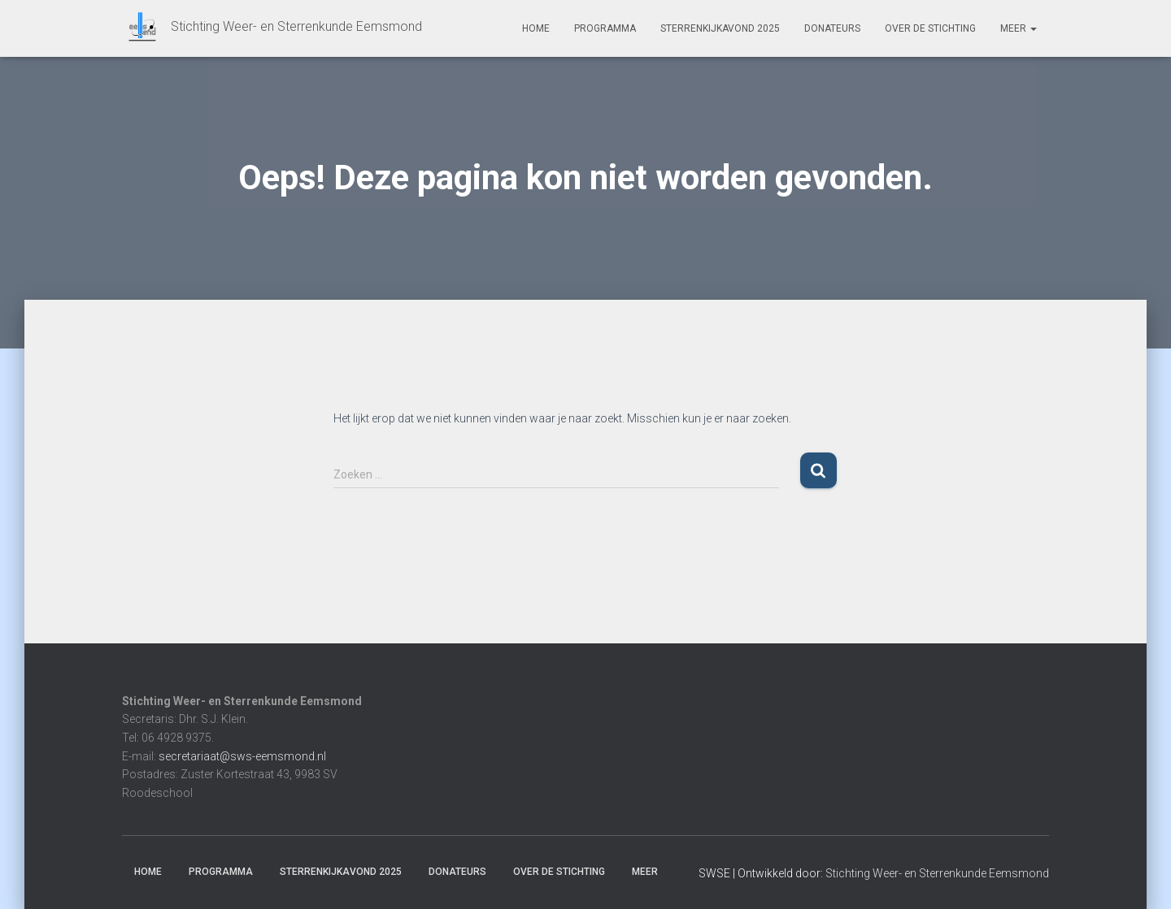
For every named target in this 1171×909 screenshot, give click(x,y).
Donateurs (832, 28)
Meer (1018, 28)
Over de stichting (930, 28)
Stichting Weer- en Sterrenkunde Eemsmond (937, 873)
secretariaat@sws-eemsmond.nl (242, 756)
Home (536, 28)
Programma (605, 28)
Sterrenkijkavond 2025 (720, 28)
